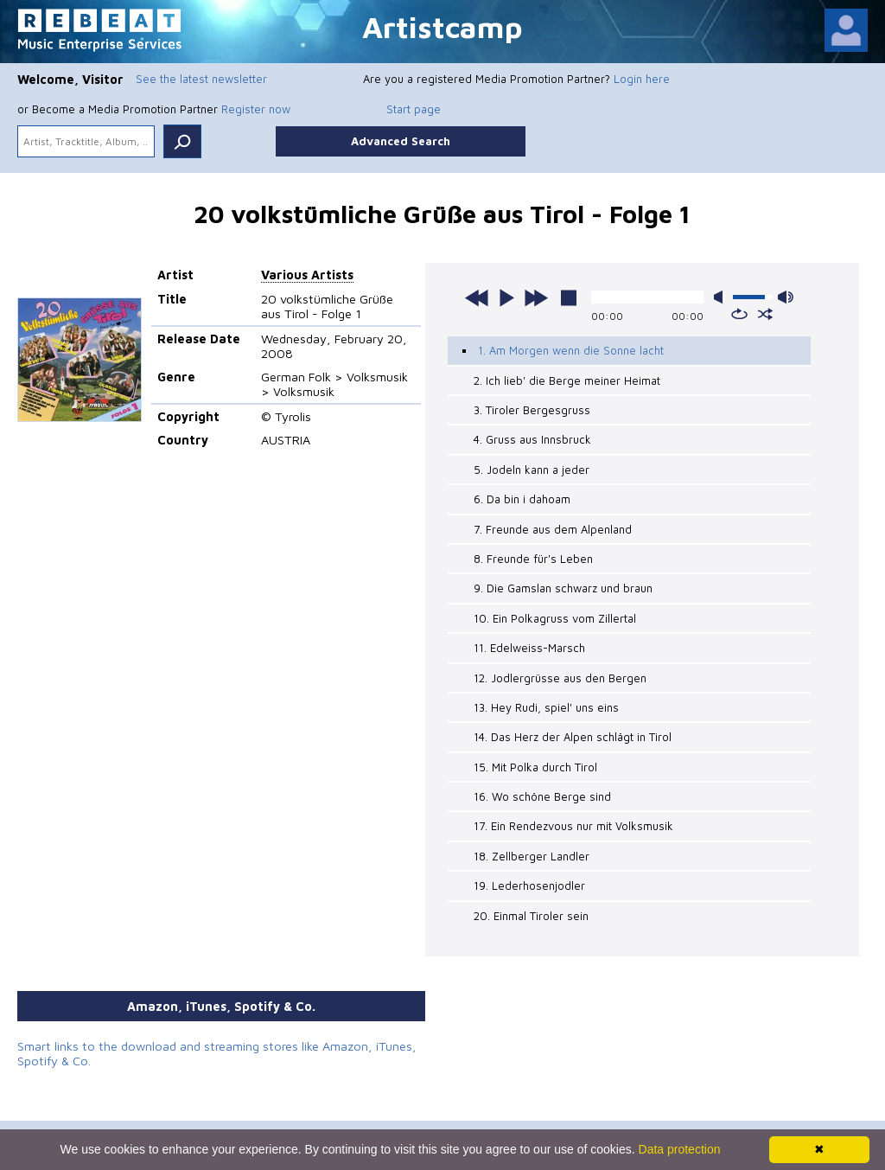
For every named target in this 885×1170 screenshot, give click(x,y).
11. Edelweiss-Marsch (529, 648)
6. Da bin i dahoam (522, 499)
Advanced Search (400, 141)
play (506, 297)
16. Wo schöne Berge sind (542, 796)
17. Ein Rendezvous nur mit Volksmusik (573, 826)
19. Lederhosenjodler (529, 885)
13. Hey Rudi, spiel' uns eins (546, 707)
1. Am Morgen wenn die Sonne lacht (571, 350)
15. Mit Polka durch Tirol (535, 767)
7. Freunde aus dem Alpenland (553, 529)
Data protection (680, 1149)
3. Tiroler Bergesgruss (532, 410)
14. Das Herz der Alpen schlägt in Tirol (573, 737)
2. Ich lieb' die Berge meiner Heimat (567, 380)
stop (569, 297)
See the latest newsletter (201, 79)
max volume (785, 297)
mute (721, 297)
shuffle (765, 314)
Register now (255, 109)
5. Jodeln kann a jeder (531, 469)
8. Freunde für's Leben (533, 559)
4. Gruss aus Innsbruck (532, 439)
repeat (739, 314)
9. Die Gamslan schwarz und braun (563, 588)
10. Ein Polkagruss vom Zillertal (555, 618)
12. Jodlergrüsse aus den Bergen (560, 678)
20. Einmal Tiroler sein (531, 916)
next (536, 297)
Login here (642, 79)
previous (477, 297)
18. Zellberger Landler (531, 856)
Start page (413, 109)
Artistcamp (442, 26)
